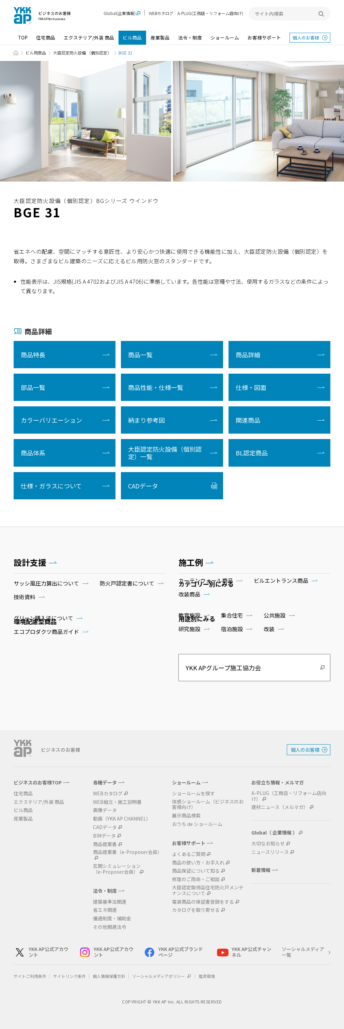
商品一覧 (140, 354)
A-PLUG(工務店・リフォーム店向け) (210, 13)
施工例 (190, 562)
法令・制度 (190, 37)
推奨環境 (207, 976)
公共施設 (274, 615)
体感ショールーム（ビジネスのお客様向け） (208, 804)
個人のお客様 (306, 37)
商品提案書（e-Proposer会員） (127, 852)
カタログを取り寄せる (196, 910)
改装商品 (189, 594)
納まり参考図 (146, 420)
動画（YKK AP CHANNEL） (122, 819)
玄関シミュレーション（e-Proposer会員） (117, 869)
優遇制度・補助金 (112, 918)
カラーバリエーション (51, 420)
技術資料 (24, 596)
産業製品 (160, 37)
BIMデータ (104, 836)
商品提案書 (105, 844)
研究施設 (189, 628)
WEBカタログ (161, 13)
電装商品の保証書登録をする (203, 902)
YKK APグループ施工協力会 (223, 667)
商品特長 (33, 354)
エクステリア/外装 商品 (89, 37)
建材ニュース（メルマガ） (279, 807)
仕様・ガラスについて (51, 485)
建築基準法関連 (109, 902)
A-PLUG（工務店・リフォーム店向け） (288, 796)
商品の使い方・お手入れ (198, 863)
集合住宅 (232, 615)
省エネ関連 (105, 910)
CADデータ (143, 485)
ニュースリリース (270, 852)
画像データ (105, 810)
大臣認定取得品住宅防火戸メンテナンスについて (208, 890)
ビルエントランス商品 (281, 580)
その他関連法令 (109, 927)
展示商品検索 (186, 815)
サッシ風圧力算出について (46, 583)
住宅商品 (45, 37)
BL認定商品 (252, 452)
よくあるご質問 (188, 854)
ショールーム (224, 37)
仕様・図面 (251, 387)
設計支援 (30, 562)
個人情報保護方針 (109, 976)
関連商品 (248, 420)
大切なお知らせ (268, 843)
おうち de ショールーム (197, 824)
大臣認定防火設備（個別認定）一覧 (165, 453)
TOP (23, 37)
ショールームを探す (193, 793)
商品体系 (33, 452)
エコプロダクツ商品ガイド (46, 631)
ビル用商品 (36, 53)
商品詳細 (248, 354)
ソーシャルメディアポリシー (162, 976)
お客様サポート (264, 37)
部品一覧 (33, 387)
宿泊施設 (232, 628)
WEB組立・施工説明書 (117, 802)
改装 (269, 628)
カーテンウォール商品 (205, 580)
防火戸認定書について (127, 583)
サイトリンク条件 (69, 976)
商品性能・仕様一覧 (155, 387)
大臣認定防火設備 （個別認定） (82, 53)
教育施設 (189, 615)
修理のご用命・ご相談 (196, 879)
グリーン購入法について (43, 617)
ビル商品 (132, 37)
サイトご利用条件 (30, 976)
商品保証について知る (196, 871)
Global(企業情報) (120, 13)
